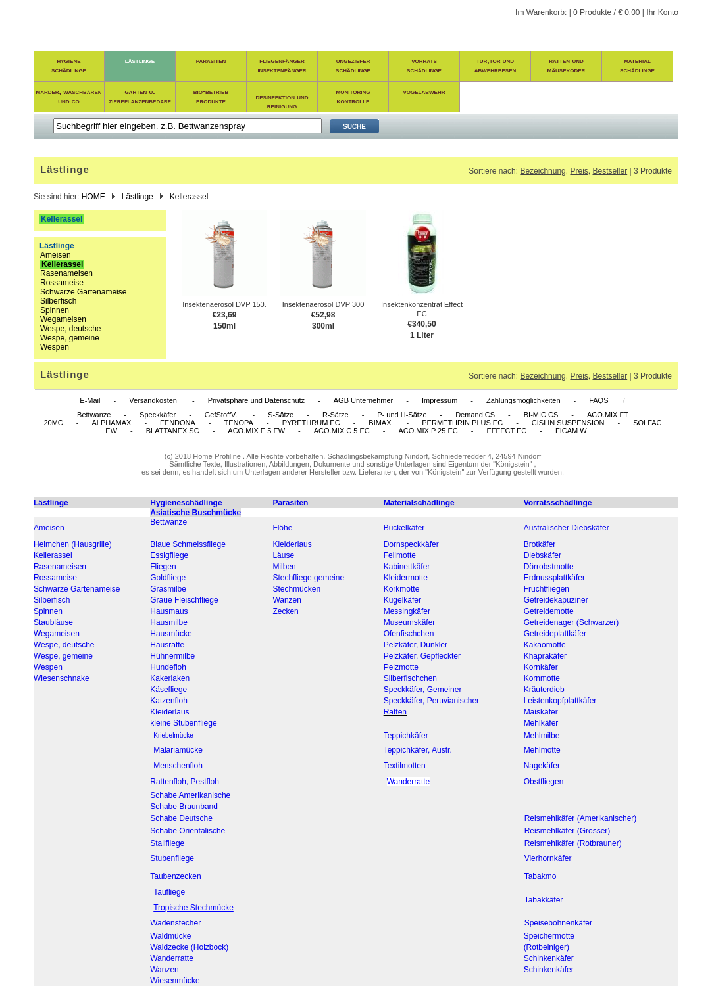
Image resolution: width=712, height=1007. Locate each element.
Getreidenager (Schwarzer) (571, 622)
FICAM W (571, 430)
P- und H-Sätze (401, 415)
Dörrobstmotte (549, 566)
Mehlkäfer (541, 723)
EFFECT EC (506, 430)
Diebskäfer (542, 555)
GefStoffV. (222, 415)
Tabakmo (540, 876)
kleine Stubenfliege (183, 723)
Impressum (439, 400)
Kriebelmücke (173, 735)
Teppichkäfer (406, 735)
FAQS (598, 400)
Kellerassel (189, 196)
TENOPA (238, 423)
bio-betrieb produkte (210, 96)
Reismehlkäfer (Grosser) (567, 830)
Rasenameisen (66, 273)
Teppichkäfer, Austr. (418, 750)
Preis (579, 171)
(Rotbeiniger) (546, 947)
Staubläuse (53, 622)
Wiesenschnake (61, 678)
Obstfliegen (544, 781)
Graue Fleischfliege (184, 600)
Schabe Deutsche (181, 818)
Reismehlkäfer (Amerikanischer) (580, 818)
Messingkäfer (407, 611)
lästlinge (140, 60)
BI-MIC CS (541, 415)
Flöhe (282, 527)
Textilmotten (405, 765)
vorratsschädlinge (424, 65)
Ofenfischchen (409, 633)
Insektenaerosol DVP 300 (323, 304)
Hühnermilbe (172, 656)
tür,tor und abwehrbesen (495, 65)
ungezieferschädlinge (353, 65)
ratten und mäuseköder (566, 65)
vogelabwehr (424, 91)
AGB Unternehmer (363, 400)
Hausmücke (170, 633)
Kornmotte (542, 678)
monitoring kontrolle (353, 96)
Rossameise (62, 282)
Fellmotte (400, 555)
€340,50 (421, 324)
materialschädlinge (637, 65)
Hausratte (167, 644)
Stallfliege (167, 843)
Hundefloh (168, 667)
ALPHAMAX (111, 423)
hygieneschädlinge (68, 65)
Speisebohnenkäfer (558, 922)
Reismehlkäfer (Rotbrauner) (573, 843)
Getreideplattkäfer (555, 633)
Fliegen (163, 566)
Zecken (285, 611)
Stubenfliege (172, 858)
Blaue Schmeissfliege (188, 544)
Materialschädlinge (419, 502)
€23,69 (225, 314)
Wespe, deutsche (70, 328)
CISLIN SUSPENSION (568, 423)
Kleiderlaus (291, 544)
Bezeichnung (542, 171)
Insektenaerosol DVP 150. (224, 304)
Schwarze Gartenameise (83, 291)
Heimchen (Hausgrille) (73, 544)
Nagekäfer (542, 765)
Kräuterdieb (544, 689)
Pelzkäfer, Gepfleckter (422, 656)
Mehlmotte (542, 750)
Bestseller (609, 171)
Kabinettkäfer (407, 566)
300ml (323, 326)
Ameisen (55, 255)
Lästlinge (137, 196)
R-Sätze (335, 415)
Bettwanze (94, 415)
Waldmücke (170, 936)
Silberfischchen (410, 678)
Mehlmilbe (542, 735)
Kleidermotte (406, 577)
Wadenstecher (175, 922)
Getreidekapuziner (556, 600)
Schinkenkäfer (549, 958)
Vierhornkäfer (548, 858)
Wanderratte (171, 958)
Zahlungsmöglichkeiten (523, 400)
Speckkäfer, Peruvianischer (431, 700)
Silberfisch (58, 301)
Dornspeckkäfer (411, 544)
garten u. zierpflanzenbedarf (139, 96)
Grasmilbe (168, 589)
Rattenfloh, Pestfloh (184, 781)
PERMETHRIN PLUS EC (462, 423)
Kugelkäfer (402, 600)
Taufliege (169, 892)
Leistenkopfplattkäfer (560, 700)
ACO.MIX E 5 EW (256, 430)
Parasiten (290, 502)
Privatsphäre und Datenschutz (256, 400)
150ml (224, 326)
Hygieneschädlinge (186, 502)
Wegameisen (63, 319)
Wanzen (286, 600)
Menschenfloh (178, 765)
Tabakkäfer (543, 899)
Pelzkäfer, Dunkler (415, 644)
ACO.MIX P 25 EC (427, 430)
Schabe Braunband (184, 806)
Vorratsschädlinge (558, 502)
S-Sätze (280, 415)
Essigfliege (169, 555)
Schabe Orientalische (187, 830)
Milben (283, 566)
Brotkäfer (540, 544)
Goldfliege (168, 577)
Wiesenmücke (174, 980)
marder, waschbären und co (69, 96)
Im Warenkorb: (541, 12)
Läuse (283, 555)
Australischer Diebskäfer (566, 527)
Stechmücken (296, 589)
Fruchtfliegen (546, 589)
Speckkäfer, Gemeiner (423, 689)
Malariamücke (178, 750)
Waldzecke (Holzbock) (189, 947)
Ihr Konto (662, 12)
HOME (93, 196)
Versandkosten (154, 400)
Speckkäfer (158, 415)
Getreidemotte (549, 611)
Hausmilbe (169, 622)
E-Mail (90, 400)
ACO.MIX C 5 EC (342, 430)
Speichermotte (549, 936)
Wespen (54, 347)
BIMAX (381, 423)
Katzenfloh (169, 700)
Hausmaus (169, 611)
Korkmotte (402, 589)
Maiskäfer (541, 711)
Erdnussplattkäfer (554, 577)
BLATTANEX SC (172, 430)
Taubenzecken (175, 876)
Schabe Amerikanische (190, 795)
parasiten (211, 60)
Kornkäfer (541, 667)
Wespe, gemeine (69, 337)
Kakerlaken (170, 678)
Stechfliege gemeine (308, 577)
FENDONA (177, 423)
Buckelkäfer (404, 527)
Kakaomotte (545, 644)
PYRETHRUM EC (311, 423)
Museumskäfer (410, 622)
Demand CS (475, 415)
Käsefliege (168, 689)
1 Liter (422, 335)
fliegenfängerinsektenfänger (281, 65)
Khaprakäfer (545, 656)
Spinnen (54, 310)
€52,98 (323, 314)
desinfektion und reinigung (281, 101)
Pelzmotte (401, 667)
